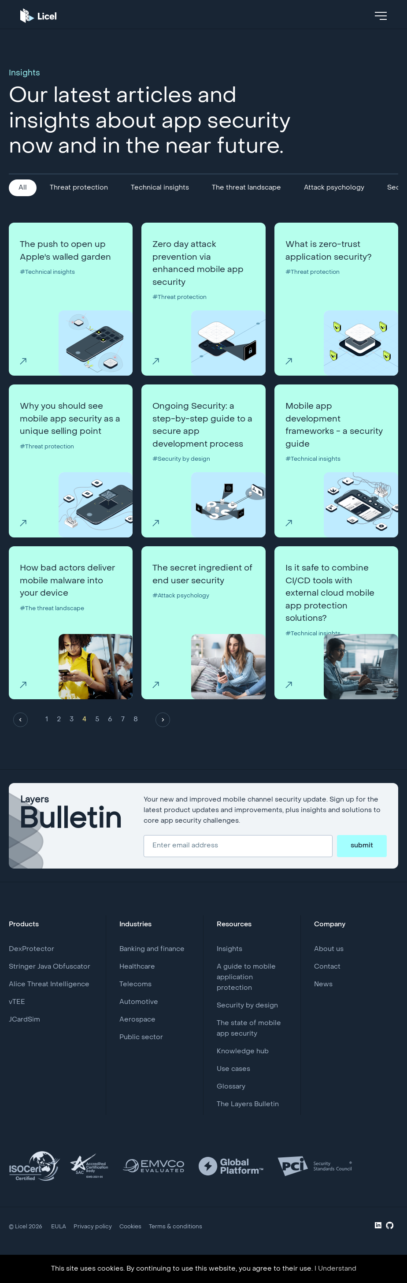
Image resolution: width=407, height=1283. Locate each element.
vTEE (17, 1019)
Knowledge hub (243, 1069)
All (22, 188)
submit (362, 863)
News (323, 1002)
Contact (327, 984)
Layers (71, 833)
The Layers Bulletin (248, 1122)
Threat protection (79, 188)
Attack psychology (334, 188)
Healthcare (137, 984)
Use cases (233, 1086)
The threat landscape (246, 188)
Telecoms (135, 1002)
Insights (229, 966)
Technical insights (160, 188)
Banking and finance (152, 966)
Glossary (231, 1104)
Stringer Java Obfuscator (49, 984)
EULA (58, 1244)
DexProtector (31, 966)
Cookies (127, 1244)
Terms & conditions (170, 1244)
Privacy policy (90, 1244)
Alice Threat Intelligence (49, 1002)
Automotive (138, 1019)
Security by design (247, 1023)
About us (329, 966)
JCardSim (24, 1037)
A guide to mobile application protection (246, 994)
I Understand (335, 1269)
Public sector (141, 1055)
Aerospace (137, 1037)
